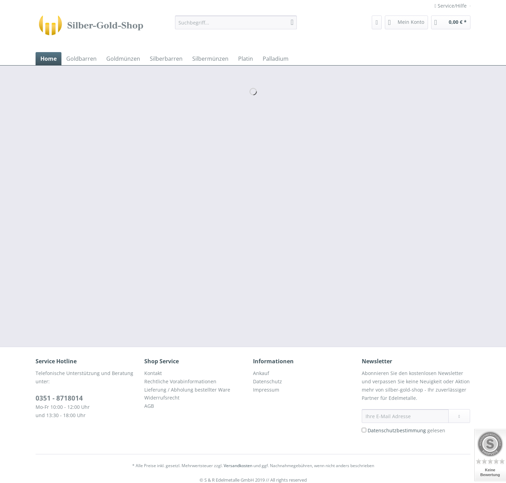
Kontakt (153, 373)
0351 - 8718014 (59, 398)
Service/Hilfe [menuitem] (451, 5)
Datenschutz (267, 381)
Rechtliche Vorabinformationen (180, 381)
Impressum (266, 389)
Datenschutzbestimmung (397, 430)
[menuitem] (236, 26)
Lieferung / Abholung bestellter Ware (187, 389)
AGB (149, 406)
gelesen (406, 430)
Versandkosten (238, 466)
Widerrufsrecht (161, 397)
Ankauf (261, 373)
